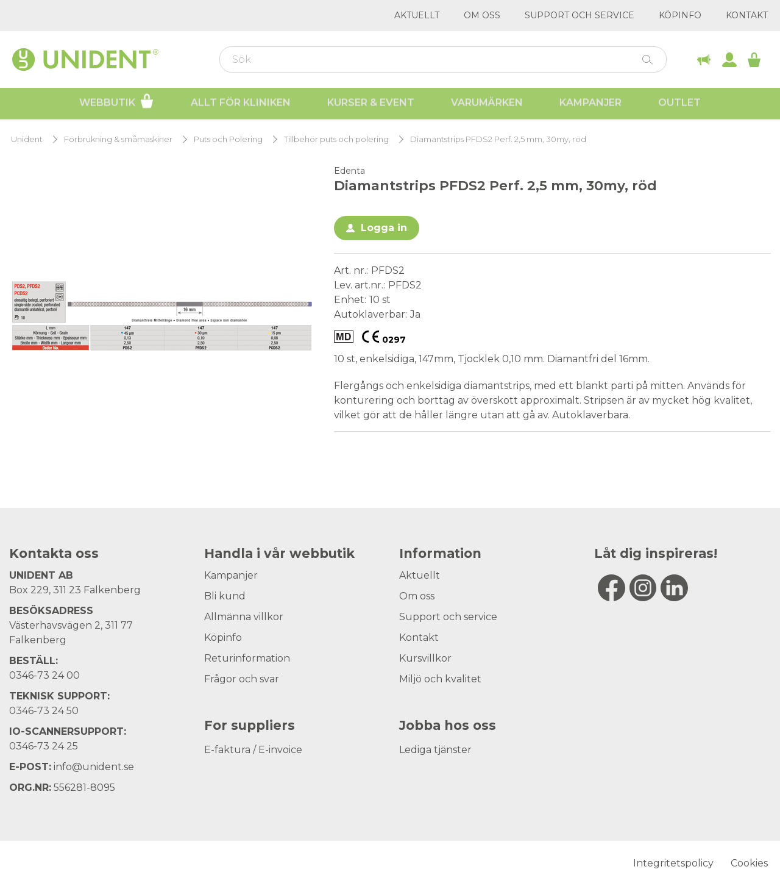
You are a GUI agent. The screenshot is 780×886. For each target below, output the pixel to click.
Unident (27, 139)
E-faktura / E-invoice (253, 750)
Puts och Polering (228, 139)
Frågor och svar (241, 679)
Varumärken (487, 104)
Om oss (482, 15)
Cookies (749, 863)
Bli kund (225, 596)
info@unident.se (94, 767)
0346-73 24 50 (44, 710)
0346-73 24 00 (44, 675)
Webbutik (116, 102)
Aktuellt (416, 15)
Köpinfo (680, 15)
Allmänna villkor (243, 617)
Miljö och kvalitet (440, 679)
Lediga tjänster (435, 750)
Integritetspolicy (673, 863)
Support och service (579, 15)
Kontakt (747, 15)
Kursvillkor (425, 658)
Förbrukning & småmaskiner (118, 139)
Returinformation (247, 658)
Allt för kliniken (241, 104)
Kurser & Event (370, 104)
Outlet (679, 104)
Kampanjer (590, 104)
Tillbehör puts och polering (336, 139)
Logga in (384, 228)
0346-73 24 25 (43, 746)
